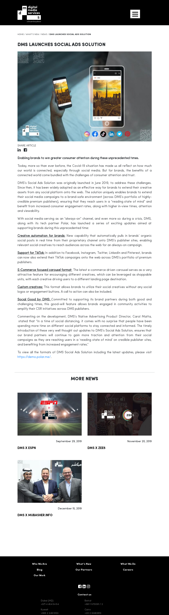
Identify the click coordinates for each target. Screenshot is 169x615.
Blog (39, 570)
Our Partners (83, 570)
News (44, 34)
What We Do (128, 564)
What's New (32, 34)
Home (21, 34)
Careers (128, 570)
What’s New (83, 564)
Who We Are (39, 564)
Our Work (39, 575)
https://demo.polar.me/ (34, 357)
